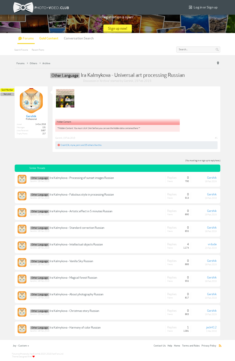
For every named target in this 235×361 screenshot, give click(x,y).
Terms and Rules (191, 345)
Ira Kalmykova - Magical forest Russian (73, 278)
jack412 (211, 327)
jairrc (78, 145)
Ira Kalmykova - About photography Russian (76, 294)
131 (44, 127)
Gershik (128, 81)
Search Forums (21, 50)
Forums (28, 38)
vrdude (212, 244)
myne (72, 145)
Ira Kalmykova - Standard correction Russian (77, 228)
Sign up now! (117, 28)
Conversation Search (79, 38)
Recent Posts (38, 50)
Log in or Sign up (203, 7)
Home (177, 345)
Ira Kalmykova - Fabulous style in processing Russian (82, 194)
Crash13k (65, 145)
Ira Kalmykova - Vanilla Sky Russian (71, 261)
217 (44, 134)
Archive (104, 81)
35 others (89, 145)
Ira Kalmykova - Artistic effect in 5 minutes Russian (81, 211)
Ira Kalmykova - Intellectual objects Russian (76, 244)
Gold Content (48, 38)
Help (170, 345)
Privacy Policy (209, 345)
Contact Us (160, 345)
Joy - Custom (21, 345)
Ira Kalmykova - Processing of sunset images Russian (82, 178)
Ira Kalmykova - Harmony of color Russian (75, 327)
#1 (216, 138)
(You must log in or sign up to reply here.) (202, 160)
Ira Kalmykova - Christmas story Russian (74, 311)
